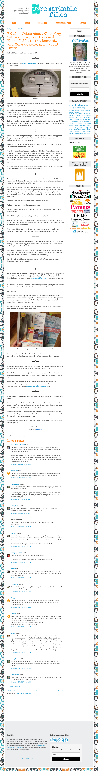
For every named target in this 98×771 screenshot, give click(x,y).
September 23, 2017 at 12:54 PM (21, 607)
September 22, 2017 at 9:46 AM (21, 478)
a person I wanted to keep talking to (37, 386)
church (82, 110)
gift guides (84, 115)
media (81, 121)
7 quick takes (15, 436)
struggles (71, 133)
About (27, 23)
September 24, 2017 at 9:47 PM (21, 652)
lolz (70, 121)
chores (71, 110)
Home (14, 23)
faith (73, 115)
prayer (70, 129)
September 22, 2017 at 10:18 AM (21, 499)
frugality (78, 115)
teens (76, 133)
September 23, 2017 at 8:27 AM (21, 591)
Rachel (13, 633)
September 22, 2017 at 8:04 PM (21, 578)
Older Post (60, 690)
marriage (75, 121)
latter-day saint (79, 119)
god (89, 115)
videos (88, 133)
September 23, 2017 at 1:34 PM (21, 627)
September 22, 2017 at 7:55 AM (21, 464)
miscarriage (87, 123)
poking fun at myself (82, 128)
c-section (88, 108)
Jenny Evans (15, 484)
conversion (88, 110)
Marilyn (13, 568)
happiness (87, 117)
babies (86, 105)
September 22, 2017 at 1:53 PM (21, 546)
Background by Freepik (27, 758)
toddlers (80, 133)
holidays (71, 119)
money (76, 125)
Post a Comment (14, 686)
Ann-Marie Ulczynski (18, 445)
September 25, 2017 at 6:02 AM (21, 668)
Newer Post (11, 690)
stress (89, 131)
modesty (71, 125)
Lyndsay (13, 613)
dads (81, 113)
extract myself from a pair (38, 278)
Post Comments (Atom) (23, 693)
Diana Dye (14, 470)
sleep (83, 131)
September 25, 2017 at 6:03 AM (21, 682)
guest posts (79, 117)
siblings (77, 131)
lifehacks (88, 119)
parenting (82, 125)
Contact (83, 23)
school (84, 129)
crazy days (22, 436)
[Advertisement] (35, 708)
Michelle (13, 533)
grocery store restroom (29, 63)
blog (83, 108)
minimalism (79, 123)
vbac (85, 133)
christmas (76, 110)
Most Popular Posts (63, 23)
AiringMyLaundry (16, 553)
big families (76, 108)
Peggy (13, 598)
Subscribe (43, 23)
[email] (79, 89)
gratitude (71, 117)
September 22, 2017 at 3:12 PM (21, 562)
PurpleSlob (14, 584)
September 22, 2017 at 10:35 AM (21, 527)
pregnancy (77, 129)
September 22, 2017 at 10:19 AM (21, 513)
